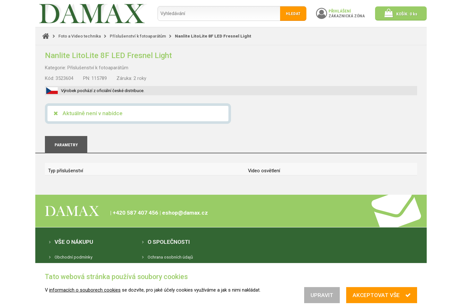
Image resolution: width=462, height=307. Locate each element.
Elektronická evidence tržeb (80, 267)
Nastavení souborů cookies (173, 267)
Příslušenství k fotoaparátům (138, 36)
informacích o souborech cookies (85, 295)
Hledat (293, 13)
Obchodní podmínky (73, 257)
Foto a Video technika (79, 36)
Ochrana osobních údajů (170, 257)
